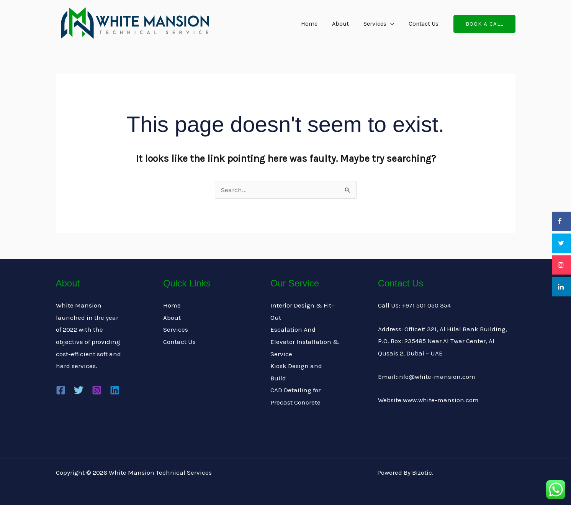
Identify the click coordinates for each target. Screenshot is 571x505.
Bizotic (422, 472)
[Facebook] (60, 390)
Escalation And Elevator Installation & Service (304, 341)
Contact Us (425, 23)
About (346, 23)
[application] (394, 23)
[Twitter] (78, 390)
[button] (484, 24)
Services (382, 23)
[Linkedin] (114, 390)
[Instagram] (96, 390)
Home (317, 23)
